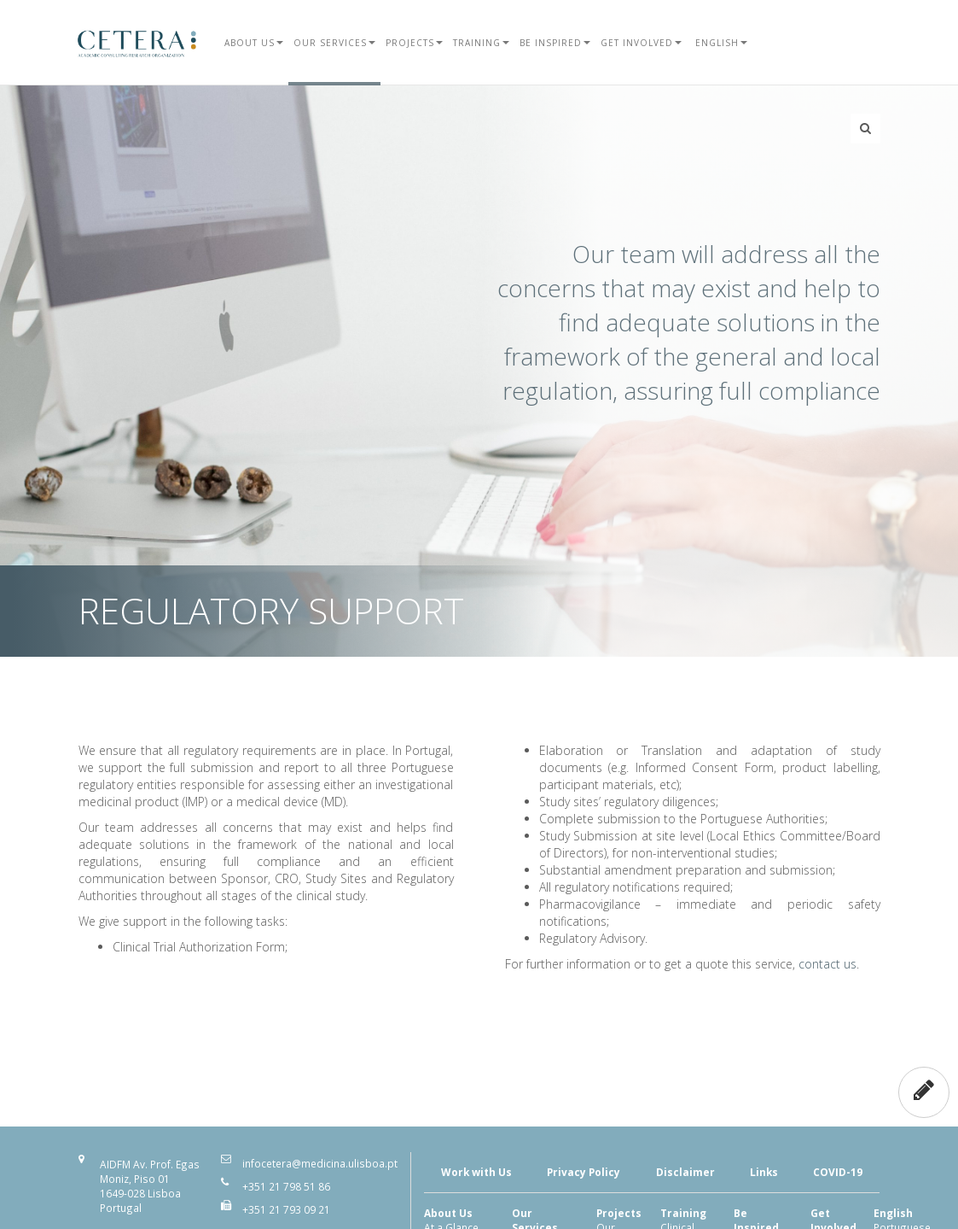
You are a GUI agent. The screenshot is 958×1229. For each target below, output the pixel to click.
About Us (253, 43)
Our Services (334, 43)
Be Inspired (555, 43)
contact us (827, 964)
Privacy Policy (583, 1172)
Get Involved (641, 43)
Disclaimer (685, 1172)
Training (481, 43)
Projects (414, 43)
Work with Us (476, 1172)
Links (764, 1172)
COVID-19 (837, 1172)
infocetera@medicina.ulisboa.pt (320, 1163)
